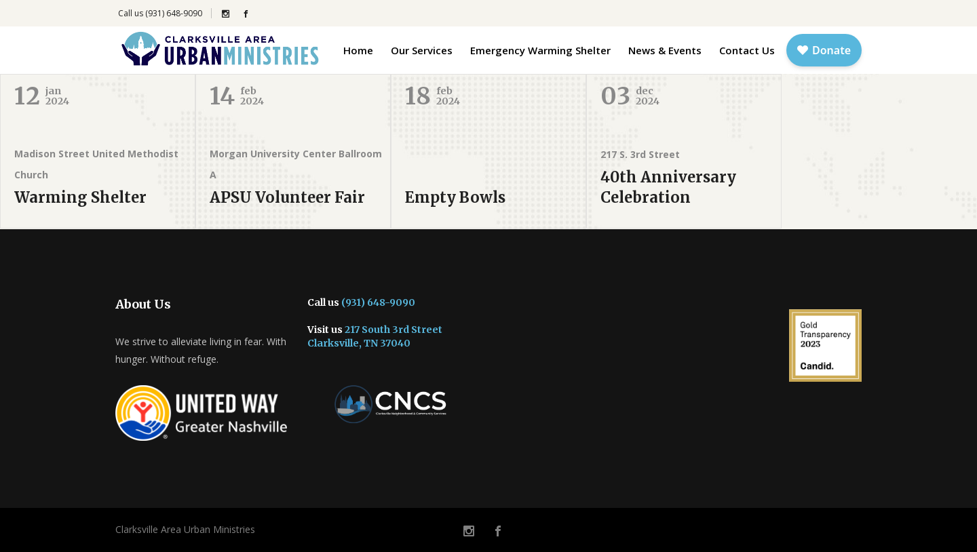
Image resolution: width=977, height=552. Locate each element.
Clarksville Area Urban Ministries (185, 529)
